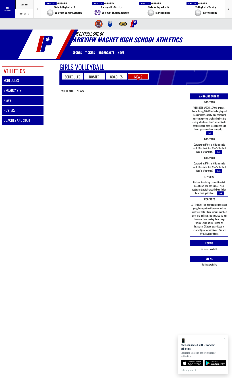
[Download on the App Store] (192, 363)
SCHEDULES (72, 76)
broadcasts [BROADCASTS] (12, 90)
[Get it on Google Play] (215, 363)
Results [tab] (24, 13)
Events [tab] (25, 4)
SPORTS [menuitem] (77, 52)
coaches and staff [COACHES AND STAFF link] (17, 120)
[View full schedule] (7, 9)
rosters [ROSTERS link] (9, 110)
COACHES (116, 76)
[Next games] (228, 9)
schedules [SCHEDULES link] (11, 80)
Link (210, 133)
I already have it (188, 370)
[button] (64, 9)
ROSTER (94, 76)
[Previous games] (37, 9)
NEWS (138, 76)
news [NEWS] (7, 100)
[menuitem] (98, 23)
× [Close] (225, 338)
